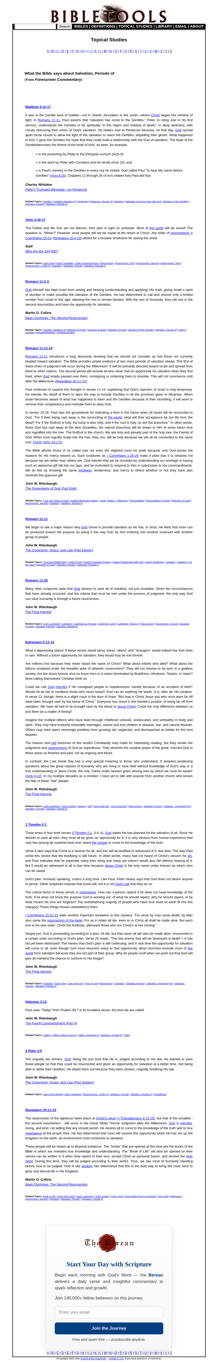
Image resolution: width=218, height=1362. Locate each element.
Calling (46, 1035)
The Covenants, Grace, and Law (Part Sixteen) (59, 1082)
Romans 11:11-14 (38, 348)
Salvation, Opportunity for (177, 806)
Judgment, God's (107, 624)
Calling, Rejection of (88, 1035)
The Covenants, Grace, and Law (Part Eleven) (59, 550)
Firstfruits (48, 983)
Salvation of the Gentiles (175, 201)
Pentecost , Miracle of (101, 201)
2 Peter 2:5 (33, 1051)
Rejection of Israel (76, 330)
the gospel (99, 843)
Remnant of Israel (97, 330)
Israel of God (75, 562)
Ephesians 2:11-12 (39, 642)
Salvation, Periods (34, 204)
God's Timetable (65, 263)
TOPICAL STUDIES (135, 26)
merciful (61, 687)
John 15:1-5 (52, 442)
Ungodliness (160, 1094)
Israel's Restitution (154, 562)
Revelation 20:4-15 (67, 238)
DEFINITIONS (103, 26)
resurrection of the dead (64, 920)
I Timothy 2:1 (82, 833)
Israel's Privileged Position (97, 562)
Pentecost (82, 201)
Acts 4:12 (33, 776)
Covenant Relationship (55, 562)
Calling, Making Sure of (64, 1035)
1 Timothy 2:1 (35, 824)
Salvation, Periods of (56, 204)
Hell (90, 806)
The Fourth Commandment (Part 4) (51, 1023)
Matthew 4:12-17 (38, 107)
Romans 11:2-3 (37, 281)
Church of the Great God (93, 1358)
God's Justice (69, 806)
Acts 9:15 (58, 175)
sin (190, 856)
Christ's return (106, 1118)
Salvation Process (66, 564)
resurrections (180, 233)
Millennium (122, 500)
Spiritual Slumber (66, 332)
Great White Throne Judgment (140, 1196)
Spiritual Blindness (45, 332)
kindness (85, 470)
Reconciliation (137, 500)
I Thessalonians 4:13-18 (136, 1118)
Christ (155, 115)
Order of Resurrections (87, 263)
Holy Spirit (163, 1196)
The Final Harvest (38, 612)
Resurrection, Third (170, 263)
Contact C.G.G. (116, 1358)
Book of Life (49, 1196)
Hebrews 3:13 (36, 1002)
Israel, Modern (107, 500)
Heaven (82, 806)
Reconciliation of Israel (158, 500)
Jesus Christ (126, 706)
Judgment (67, 624)
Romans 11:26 (36, 580)
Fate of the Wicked (53, 1094)
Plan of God (91, 983)
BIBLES (81, 26)
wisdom (86, 1166)
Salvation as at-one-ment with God (143, 201)
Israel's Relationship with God (128, 562)
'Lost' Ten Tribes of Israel (56, 500)
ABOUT (197, 26)
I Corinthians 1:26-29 (122, 456)
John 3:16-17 (35, 220)
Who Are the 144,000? (41, 251)
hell (53, 743)
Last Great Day (101, 806)
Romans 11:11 (49, 120)
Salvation (118, 201)
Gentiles (47, 201)
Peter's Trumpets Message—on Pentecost (56, 189)
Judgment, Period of (128, 624)
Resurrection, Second (147, 263)
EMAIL (181, 26)
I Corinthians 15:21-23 (41, 915)
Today (127, 1035)
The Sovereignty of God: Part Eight (50, 488)
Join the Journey (109, 1328)
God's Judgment (51, 624)
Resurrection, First (125, 263)
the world (157, 228)
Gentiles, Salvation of (64, 201)
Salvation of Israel (117, 330)
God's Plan (48, 263)
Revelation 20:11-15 (71, 381)
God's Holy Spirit (66, 1196)
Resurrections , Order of (38, 266)
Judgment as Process (85, 624)
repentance (88, 892)
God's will (122, 884)
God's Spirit (117, 1196)
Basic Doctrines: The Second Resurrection (56, 318)
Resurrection (106, 263)
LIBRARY (163, 26)
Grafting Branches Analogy (84, 500)
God (178, 130)
